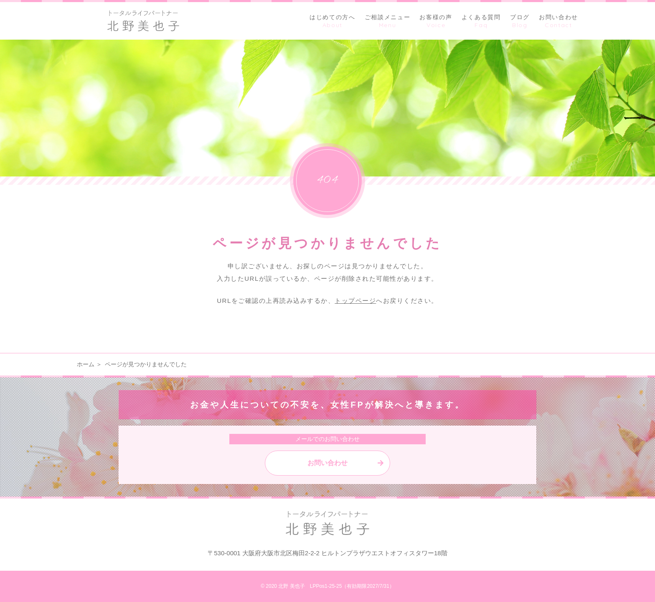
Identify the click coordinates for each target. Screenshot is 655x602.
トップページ (355, 300)
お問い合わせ (327, 462)
